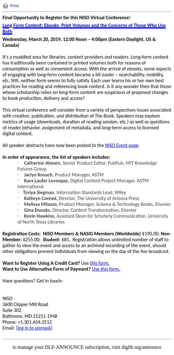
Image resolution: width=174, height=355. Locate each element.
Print (14, 6)
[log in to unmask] (34, 328)
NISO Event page (121, 145)
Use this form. (106, 269)
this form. (99, 263)
